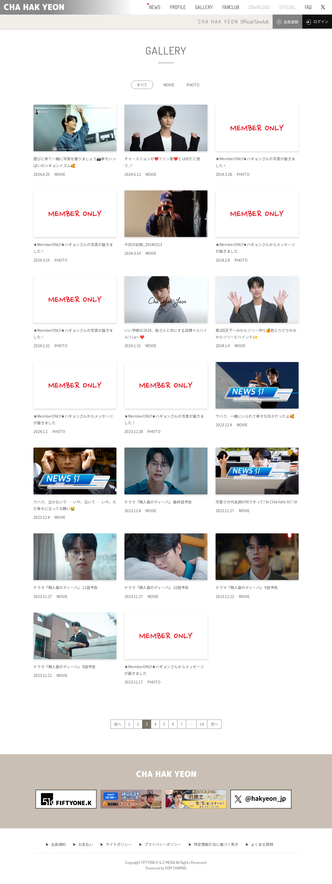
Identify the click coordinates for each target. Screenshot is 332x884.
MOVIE (168, 84)
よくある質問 (260, 844)
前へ (117, 724)
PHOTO (192, 84)
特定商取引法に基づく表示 (215, 844)
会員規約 (59, 844)
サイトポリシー (119, 844)
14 (202, 724)
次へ (214, 724)
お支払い (86, 844)
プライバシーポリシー (162, 844)
